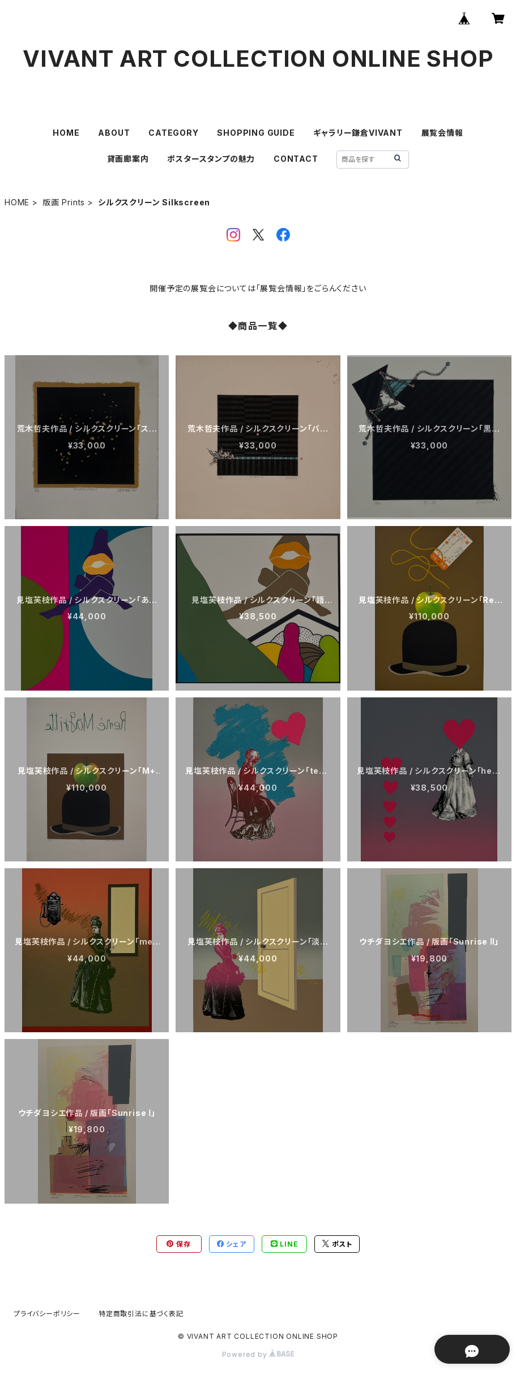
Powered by (258, 1354)
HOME (66, 132)
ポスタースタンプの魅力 (211, 158)
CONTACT (296, 158)
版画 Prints (63, 202)
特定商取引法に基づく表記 (141, 1313)
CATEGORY (173, 132)
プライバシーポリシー (47, 1313)
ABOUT (114, 132)
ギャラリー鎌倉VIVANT (357, 132)
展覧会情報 (442, 132)
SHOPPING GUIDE (256, 132)
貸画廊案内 (128, 158)
